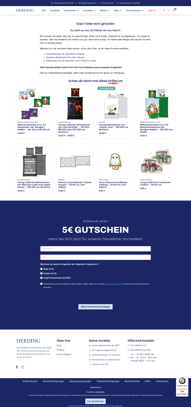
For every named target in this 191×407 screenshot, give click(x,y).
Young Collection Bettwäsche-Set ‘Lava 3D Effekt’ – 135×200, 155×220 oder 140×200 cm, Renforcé (74, 128)
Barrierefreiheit (132, 381)
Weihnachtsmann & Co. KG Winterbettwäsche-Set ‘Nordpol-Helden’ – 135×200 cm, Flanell (156, 128)
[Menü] (186, 377)
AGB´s (148, 381)
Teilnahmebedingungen (108, 381)
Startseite (73, 67)
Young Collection (64, 122)
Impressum (95, 387)
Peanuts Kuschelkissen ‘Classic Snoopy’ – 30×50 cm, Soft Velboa (75, 185)
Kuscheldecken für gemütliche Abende (65, 54)
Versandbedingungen (53, 381)
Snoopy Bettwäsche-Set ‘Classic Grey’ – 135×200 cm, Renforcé (114, 127)
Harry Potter (103, 180)
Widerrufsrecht (30, 381)
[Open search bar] (169, 10)
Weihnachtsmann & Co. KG (27, 122)
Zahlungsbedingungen (80, 381)
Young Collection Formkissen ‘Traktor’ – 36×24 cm (155, 183)
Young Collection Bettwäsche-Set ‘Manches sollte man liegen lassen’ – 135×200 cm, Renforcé (34, 185)
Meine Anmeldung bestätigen (95, 307)
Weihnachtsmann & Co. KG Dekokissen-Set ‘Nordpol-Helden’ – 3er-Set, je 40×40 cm (33, 127)
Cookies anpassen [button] (95, 392)
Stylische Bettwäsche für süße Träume (65, 57)
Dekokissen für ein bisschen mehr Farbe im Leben (71, 60)
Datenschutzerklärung (113, 284)
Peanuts (102, 122)
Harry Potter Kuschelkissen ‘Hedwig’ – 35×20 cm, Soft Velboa (113, 185)
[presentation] (60, 297)
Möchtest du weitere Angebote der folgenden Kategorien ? (69, 264)
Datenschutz (162, 381)
